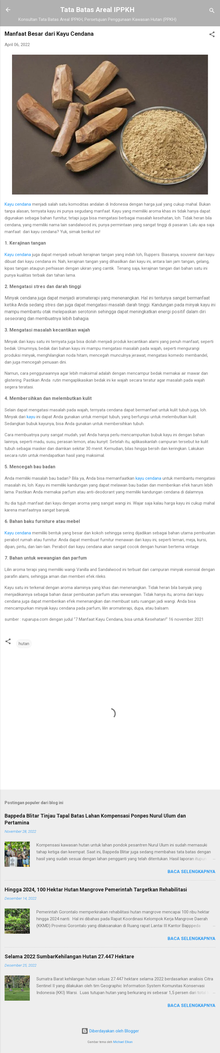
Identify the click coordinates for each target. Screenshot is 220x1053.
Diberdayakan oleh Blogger (110, 1031)
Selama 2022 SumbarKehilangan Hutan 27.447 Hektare (69, 956)
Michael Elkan (123, 1042)
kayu (31, 416)
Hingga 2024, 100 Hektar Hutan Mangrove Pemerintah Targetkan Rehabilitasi (96, 890)
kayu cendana (148, 478)
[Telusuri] (212, 11)
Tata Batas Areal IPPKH (97, 10)
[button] (212, 35)
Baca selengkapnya (191, 871)
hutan (24, 643)
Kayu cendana (18, 204)
